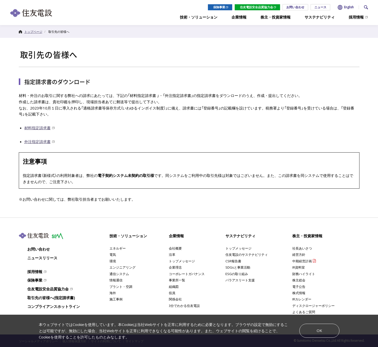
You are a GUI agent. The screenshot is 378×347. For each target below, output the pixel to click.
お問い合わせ (295, 7)
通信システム (119, 274)
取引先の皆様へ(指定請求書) (51, 297)
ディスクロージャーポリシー (313, 305)
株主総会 (298, 280)
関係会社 (175, 299)
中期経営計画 (302, 261)
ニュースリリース (42, 257)
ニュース (320, 7)
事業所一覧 (177, 280)
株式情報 (298, 293)
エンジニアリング (122, 267)
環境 (112, 261)
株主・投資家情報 (307, 235)
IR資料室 (298, 267)
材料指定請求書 (37, 127)
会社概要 (175, 248)
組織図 (174, 286)
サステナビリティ (240, 235)
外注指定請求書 (37, 141)
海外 (112, 293)
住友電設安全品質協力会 (256, 7)
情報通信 (115, 280)
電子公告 (298, 286)
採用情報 (34, 271)
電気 (112, 254)
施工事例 (115, 299)
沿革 (172, 254)
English (349, 7)
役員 (172, 293)
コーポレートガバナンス (187, 274)
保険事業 (219, 7)
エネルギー (117, 248)
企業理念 (175, 267)
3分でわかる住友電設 (184, 305)
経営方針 (298, 254)
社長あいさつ (302, 248)
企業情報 (176, 235)
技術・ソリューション (128, 235)
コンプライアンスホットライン (53, 306)
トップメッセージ (182, 261)
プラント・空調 (120, 286)
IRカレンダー (301, 299)
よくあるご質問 (303, 312)
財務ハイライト (303, 274)
